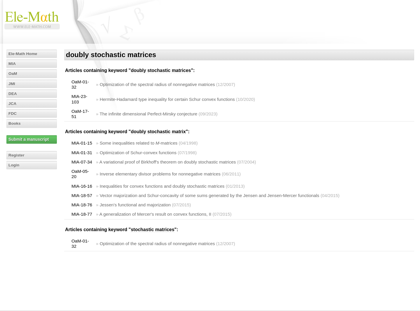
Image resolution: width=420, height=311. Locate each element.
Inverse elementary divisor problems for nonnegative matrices (160, 173)
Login (14, 165)
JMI (12, 83)
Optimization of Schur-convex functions (138, 152)
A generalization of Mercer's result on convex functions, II (155, 214)
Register (17, 155)
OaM (13, 73)
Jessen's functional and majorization (135, 204)
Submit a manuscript (29, 139)
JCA (13, 103)
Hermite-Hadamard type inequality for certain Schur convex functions (167, 99)
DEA (13, 93)
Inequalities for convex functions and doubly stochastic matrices (162, 186)
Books (15, 123)
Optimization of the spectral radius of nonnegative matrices (157, 84)
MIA (12, 63)
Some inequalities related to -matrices (139, 142)
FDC (13, 113)
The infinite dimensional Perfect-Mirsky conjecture (148, 113)
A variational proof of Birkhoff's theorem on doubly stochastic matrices (167, 161)
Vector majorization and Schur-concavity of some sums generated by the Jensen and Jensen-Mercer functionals (209, 195)
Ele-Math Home (23, 53)
